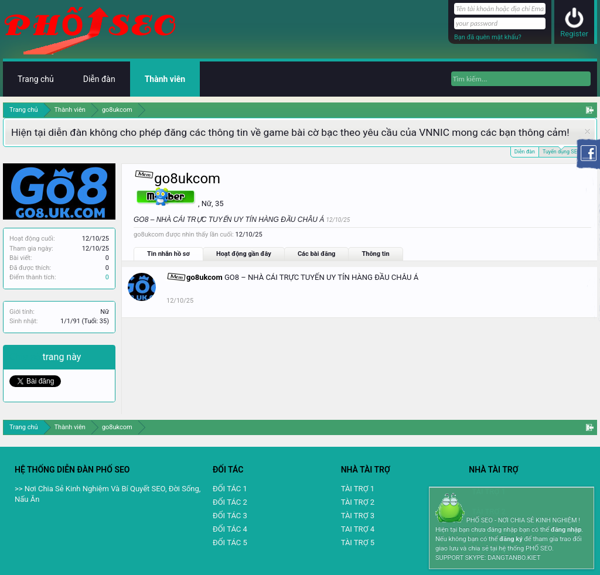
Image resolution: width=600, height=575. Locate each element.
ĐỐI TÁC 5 (230, 542)
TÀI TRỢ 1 (357, 488)
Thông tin (375, 254)
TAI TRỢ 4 (357, 529)
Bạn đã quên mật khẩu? (487, 37)
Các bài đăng (317, 254)
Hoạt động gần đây (243, 254)
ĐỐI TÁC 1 (230, 488)
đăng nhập (566, 529)
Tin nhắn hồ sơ (168, 254)
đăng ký (510, 539)
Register (574, 33)
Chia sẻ (26, 356)
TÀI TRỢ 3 (357, 515)
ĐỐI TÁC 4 (230, 529)
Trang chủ (36, 79)
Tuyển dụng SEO (562, 151)
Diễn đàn (524, 152)
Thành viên (165, 79)
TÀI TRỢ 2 (357, 502)
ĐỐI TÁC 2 (230, 502)
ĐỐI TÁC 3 (230, 515)
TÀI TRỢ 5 (357, 542)
